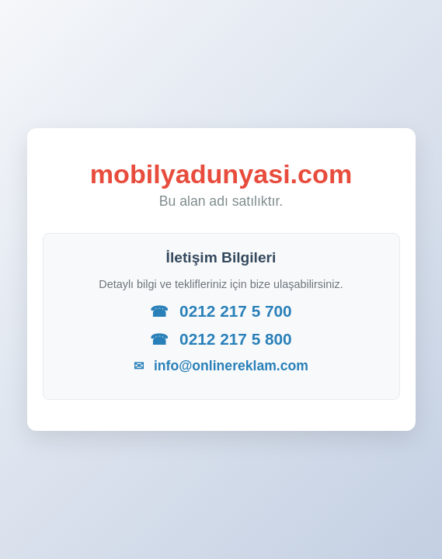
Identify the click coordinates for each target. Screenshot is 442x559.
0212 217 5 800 (220, 339)
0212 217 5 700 (220, 311)
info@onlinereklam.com (221, 365)
